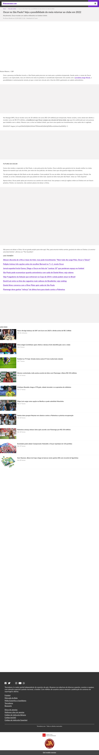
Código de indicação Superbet (16, 720)
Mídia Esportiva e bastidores (15, 700)
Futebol (7, 695)
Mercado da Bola (12, 8)
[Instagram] (16, 683)
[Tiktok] (13, 683)
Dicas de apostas (11, 710)
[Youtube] (20, 683)
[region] (49, 98)
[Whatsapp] (24, 683)
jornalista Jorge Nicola (82, 77)
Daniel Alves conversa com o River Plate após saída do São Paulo (29, 285)
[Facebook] (6, 683)
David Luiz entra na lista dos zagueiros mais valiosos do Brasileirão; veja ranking (35, 281)
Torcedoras (9, 703)
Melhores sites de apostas (14, 712)
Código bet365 (10, 717)
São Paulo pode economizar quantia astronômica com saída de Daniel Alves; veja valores (38, 272)
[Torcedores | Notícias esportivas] (10, 3)
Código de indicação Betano (15, 715)
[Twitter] (9, 683)
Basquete (8, 706)
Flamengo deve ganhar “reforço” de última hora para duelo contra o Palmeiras (34, 289)
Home (4, 8)
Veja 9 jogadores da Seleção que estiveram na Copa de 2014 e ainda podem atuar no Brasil (39, 277)
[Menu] (95, 4)
